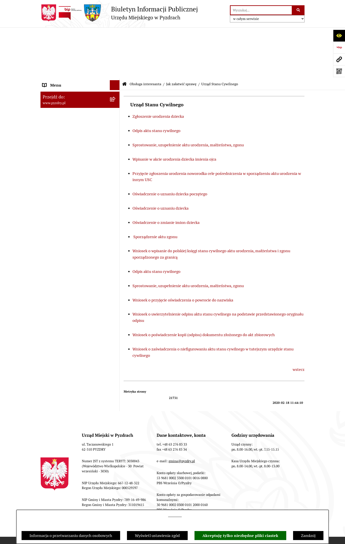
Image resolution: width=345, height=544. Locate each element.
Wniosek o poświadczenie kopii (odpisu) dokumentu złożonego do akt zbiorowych (203, 283)
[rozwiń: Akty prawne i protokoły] (115, 54)
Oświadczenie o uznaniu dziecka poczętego (170, 142)
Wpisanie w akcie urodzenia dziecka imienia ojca (174, 108)
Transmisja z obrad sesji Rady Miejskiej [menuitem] (68, 66)
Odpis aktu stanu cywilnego (156, 79)
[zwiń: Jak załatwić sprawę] (115, 92)
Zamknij (308, 535)
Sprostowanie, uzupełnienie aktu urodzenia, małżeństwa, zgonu (188, 93)
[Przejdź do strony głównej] (119, 13)
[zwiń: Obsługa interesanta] (115, 79)
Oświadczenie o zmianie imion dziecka (166, 171)
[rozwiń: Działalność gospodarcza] (115, 123)
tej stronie (175, 515)
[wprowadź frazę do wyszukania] (261, 10)
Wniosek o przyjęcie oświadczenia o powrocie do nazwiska (182, 248)
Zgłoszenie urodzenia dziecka (158, 65)
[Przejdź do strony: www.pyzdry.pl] (339, 59)
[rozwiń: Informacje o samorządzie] (115, 44)
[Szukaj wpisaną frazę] (298, 10)
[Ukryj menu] (115, 34)
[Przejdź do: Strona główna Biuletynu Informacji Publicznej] (124, 32)
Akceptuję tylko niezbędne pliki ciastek (240, 535)
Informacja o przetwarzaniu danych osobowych (70, 535)
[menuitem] (80, 92)
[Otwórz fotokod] (339, 71)
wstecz (299, 318)
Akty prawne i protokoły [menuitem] (63, 53)
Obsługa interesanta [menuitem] (60, 79)
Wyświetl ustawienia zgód (157, 535)
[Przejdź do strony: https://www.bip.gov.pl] (339, 47)
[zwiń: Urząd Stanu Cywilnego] (115, 149)
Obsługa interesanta (145, 33)
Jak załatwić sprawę (181, 33)
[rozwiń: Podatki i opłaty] (115, 136)
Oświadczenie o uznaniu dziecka (160, 157)
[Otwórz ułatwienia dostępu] (339, 36)
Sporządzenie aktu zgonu (155, 185)
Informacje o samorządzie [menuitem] (65, 43)
